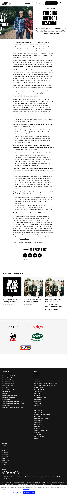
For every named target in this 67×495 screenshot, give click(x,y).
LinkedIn (40, 242)
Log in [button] (27, 3)
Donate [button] (51, 3)
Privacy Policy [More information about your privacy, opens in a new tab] (26, 489)
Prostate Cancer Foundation (24, 42)
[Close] (64, 487)
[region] (33, 490)
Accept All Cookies (29, 492)
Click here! (7, 472)
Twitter (34, 242)
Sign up (38, 3)
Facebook (28, 242)
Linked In (18, 472)
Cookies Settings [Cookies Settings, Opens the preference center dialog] (16, 492)
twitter (14, 472)
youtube (11, 472)
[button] (65, 3)
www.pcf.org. (24, 239)
